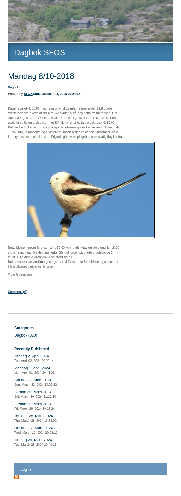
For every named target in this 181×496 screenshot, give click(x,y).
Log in (26, 469)
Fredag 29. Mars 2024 (34, 406)
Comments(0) (17, 292)
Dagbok (13, 87)
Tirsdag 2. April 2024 (34, 358)
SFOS (28, 94)
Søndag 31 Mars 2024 (35, 382)
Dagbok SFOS (39, 52)
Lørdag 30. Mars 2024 (35, 394)
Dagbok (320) (25, 335)
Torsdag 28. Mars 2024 (35, 418)
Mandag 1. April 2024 (34, 370)
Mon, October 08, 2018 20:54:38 (57, 94)
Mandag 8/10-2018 (41, 76)
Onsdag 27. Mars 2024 (35, 430)
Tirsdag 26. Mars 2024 (35, 442)
